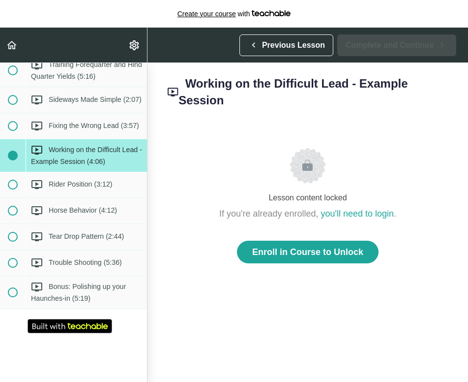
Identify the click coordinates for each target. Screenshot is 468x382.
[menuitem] (134, 45)
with (234, 14)
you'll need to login (357, 214)
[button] (12, 45)
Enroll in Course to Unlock (307, 252)
